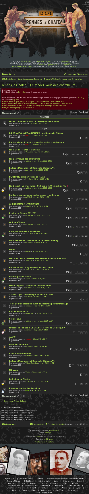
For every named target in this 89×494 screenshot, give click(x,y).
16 (79, 272)
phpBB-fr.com (48, 439)
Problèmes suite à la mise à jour (24, 388)
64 (76, 209)
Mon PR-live (60, 490)
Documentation (59, 485)
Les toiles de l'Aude (18, 344)
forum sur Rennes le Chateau (22, 66)
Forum (42, 483)
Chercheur (10, 488)
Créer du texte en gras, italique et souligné (18, 102)
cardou (28, 135)
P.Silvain (28, 297)
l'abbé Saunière (26, 61)
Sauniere (33, 483)
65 (79, 209)
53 (79, 281)
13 (82, 227)
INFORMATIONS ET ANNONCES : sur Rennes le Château (36, 133)
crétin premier (30, 161)
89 (86, 164)
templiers (42, 65)
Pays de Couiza (10, 479)
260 (73, 191)
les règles (22, 92)
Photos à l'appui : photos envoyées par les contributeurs (36, 142)
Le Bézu (40, 479)
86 (76, 164)
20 (76, 236)
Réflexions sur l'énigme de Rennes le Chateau (31, 267)
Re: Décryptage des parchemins (24, 159)
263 (86, 191)
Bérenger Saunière (31, 485)
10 (82, 200)
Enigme (22, 483)
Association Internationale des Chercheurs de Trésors (65, 479)
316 (77, 155)
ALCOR (12, 337)
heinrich (28, 206)
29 (79, 290)
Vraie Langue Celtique (44, 492)
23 (82, 218)
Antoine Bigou (67, 488)
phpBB (37, 436)
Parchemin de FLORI (19, 311)
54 (82, 281)
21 (76, 218)
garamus (28, 355)
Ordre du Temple (17, 222)
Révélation (44, 488)
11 (86, 200)
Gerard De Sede (74, 485)
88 (82, 164)
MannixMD (48, 432)
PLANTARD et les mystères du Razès (27, 177)
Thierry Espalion (31, 363)
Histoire (14, 490)
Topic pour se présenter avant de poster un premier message (38, 304)
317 (81, 155)
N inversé (13, 370)
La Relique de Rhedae (19, 379)
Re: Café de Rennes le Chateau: (24, 150)
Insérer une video (59, 106)
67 (86, 209)
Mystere (78, 488)
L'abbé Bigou (28, 481)
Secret (64, 483)
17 (82, 272)
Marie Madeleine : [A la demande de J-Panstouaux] (33, 240)
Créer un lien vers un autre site (13, 106)
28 (76, 290)
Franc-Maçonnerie (14, 485)
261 (77, 191)
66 (82, 209)
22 (79, 218)
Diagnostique (75, 483)
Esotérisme (72, 490)
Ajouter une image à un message (39, 106)
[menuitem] (5, 74)
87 (79, 164)
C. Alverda (29, 152)
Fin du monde (32, 488)
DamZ (79, 481)
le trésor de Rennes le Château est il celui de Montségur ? (37, 328)
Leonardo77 (30, 313)
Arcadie (55, 488)
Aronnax (28, 170)
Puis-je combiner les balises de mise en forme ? (20, 104)
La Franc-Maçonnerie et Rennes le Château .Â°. (31, 168)
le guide (15, 100)
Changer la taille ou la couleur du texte (49, 102)
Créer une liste (66, 104)
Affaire (34, 490)
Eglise (56, 481)
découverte (64, 61)
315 (73, 155)
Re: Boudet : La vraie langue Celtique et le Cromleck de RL (37, 186)
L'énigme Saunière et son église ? (25, 231)
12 (79, 227)
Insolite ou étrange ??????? (22, 213)
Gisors (20, 488)
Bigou (12, 249)
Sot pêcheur (15, 319)
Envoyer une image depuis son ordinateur (18, 108)
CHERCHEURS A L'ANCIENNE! (24, 204)
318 (86, 155)
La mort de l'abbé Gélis (20, 353)
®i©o (27, 390)
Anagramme (46, 485)
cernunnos (29, 306)
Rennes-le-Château (13, 481)
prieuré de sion (53, 65)
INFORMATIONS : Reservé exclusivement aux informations (37, 258)
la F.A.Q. (81, 98)
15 (76, 272)
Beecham (29, 179)
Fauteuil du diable (44, 481)
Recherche (12, 483)
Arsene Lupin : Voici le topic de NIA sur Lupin (31, 295)
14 (86, 227)
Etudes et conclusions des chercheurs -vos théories (34, 195)
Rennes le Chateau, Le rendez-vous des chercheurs (38, 85)
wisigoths (66, 65)
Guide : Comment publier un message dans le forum (34, 121)
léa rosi (28, 251)
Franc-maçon (53, 483)
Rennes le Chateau (43, 61)
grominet (28, 242)
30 (82, 290)
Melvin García (54, 431)
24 (86, 218)
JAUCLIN (29, 197)
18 (86, 272)
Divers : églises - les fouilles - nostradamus (30, 285)
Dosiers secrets (46, 490)
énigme (73, 66)
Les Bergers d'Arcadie (20, 276)
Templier (25, 490)
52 (76, 281)
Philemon (29, 288)
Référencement (67, 481)
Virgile (27, 279)
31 (86, 290)
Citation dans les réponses (50, 104)
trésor (70, 63)
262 (81, 191)
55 (86, 281)
